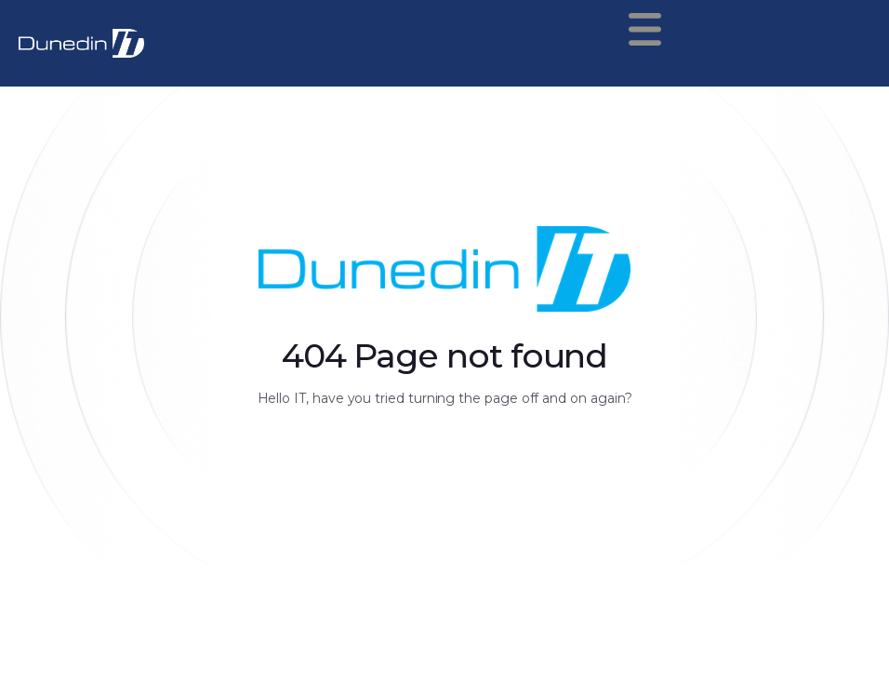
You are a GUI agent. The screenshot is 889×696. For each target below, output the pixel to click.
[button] (679, 29)
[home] (81, 43)
